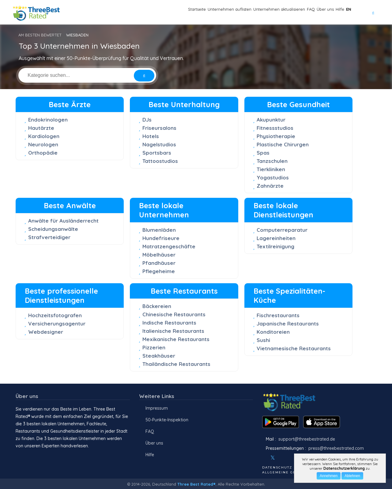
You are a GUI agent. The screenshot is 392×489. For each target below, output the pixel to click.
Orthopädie (43, 152)
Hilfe (329, 12)
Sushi (263, 340)
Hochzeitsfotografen (55, 315)
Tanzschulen (272, 161)
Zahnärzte (270, 185)
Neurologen (43, 144)
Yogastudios (273, 177)
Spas (263, 152)
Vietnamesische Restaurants (294, 348)
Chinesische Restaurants (173, 314)
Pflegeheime (158, 271)
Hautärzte (41, 128)
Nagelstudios (159, 144)
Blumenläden (159, 230)
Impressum (156, 408)
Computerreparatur (282, 230)
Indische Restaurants (169, 322)
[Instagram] (282, 458)
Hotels (150, 136)
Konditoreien (273, 332)
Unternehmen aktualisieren (240, 12)
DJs (147, 119)
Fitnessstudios (275, 128)
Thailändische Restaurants (176, 364)
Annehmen (328, 476)
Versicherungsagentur (56, 323)
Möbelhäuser (158, 254)
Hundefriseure (160, 238)
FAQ (283, 12)
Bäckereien (156, 306)
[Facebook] (262, 458)
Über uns (306, 12)
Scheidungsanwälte (53, 229)
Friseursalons (159, 128)
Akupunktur (271, 119)
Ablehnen (352, 476)
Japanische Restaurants (288, 323)
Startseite (130, 12)
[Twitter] (272, 458)
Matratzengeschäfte (168, 246)
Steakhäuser (158, 355)
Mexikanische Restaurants (175, 339)
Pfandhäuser (158, 263)
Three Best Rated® (196, 484)
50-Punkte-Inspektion (166, 420)
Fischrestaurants (278, 315)
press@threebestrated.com (336, 448)
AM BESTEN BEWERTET (40, 34)
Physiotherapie (276, 136)
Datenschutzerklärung (344, 468)
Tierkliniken (271, 169)
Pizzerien (153, 347)
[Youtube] (291, 458)
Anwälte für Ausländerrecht (63, 220)
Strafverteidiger (49, 237)
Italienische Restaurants (173, 331)
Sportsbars (156, 152)
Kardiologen (43, 136)
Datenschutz (277, 467)
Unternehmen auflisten (175, 12)
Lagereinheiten (276, 238)
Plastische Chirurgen (283, 144)
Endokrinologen (48, 119)
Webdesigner (45, 332)
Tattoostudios (160, 161)
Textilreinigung (275, 246)
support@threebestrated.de (306, 439)
